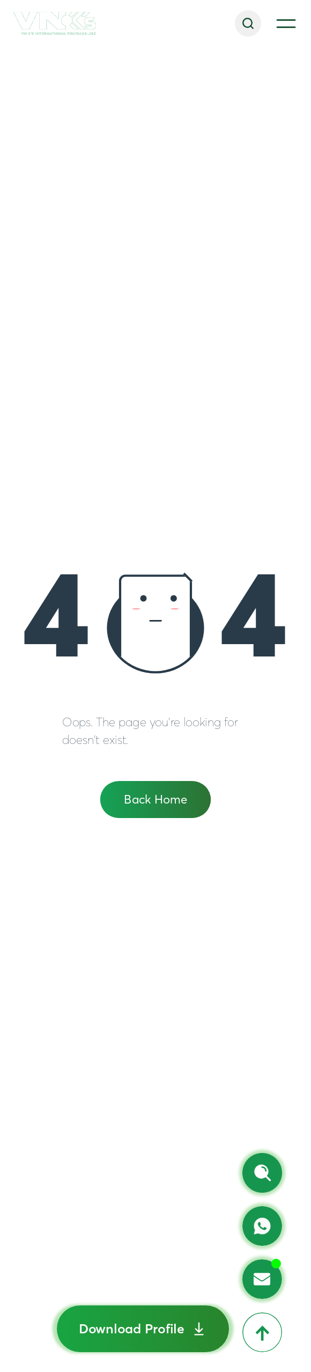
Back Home (155, 799)
